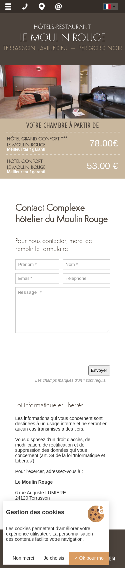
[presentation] (59, 349)
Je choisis (54, 558)
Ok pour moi (89, 558)
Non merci (20, 558)
